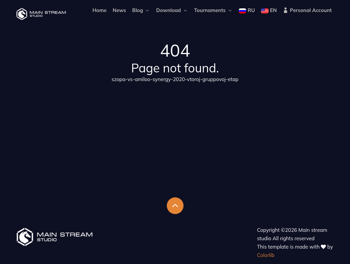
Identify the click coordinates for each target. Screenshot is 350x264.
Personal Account (307, 10)
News (119, 10)
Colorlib (266, 255)
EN (269, 10)
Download (172, 10)
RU (247, 10)
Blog (141, 10)
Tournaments (213, 10)
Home (99, 10)
